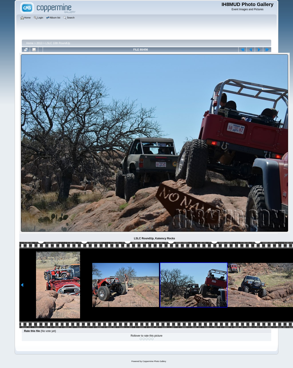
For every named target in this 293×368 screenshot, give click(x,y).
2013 (39, 43)
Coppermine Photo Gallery (154, 361)
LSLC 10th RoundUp (57, 43)
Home (29, 43)
